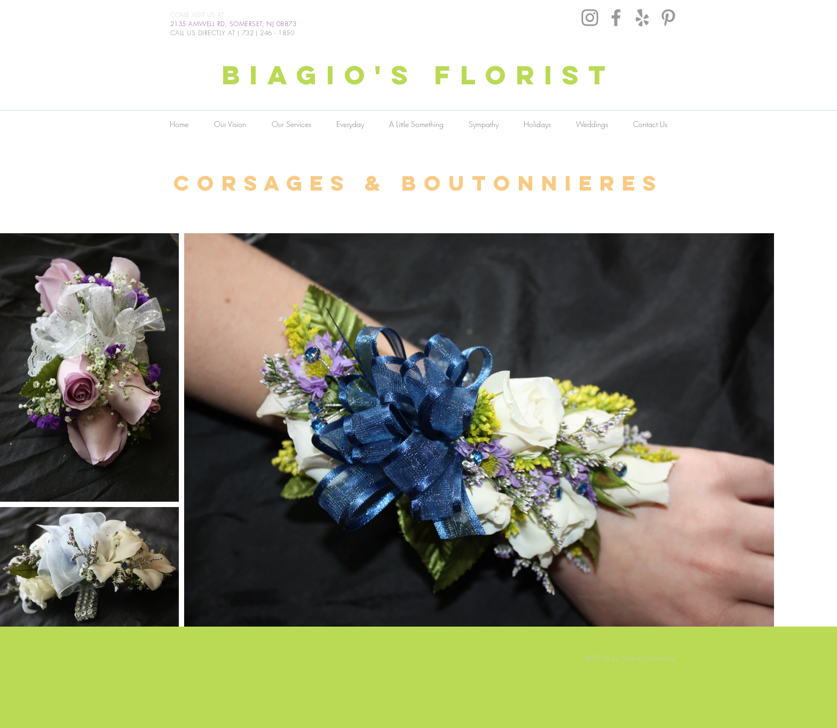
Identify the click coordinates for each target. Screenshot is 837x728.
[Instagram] (590, 17)
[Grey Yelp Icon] (642, 17)
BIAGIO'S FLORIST (418, 74)
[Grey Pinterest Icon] (668, 17)
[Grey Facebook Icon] (616, 17)
